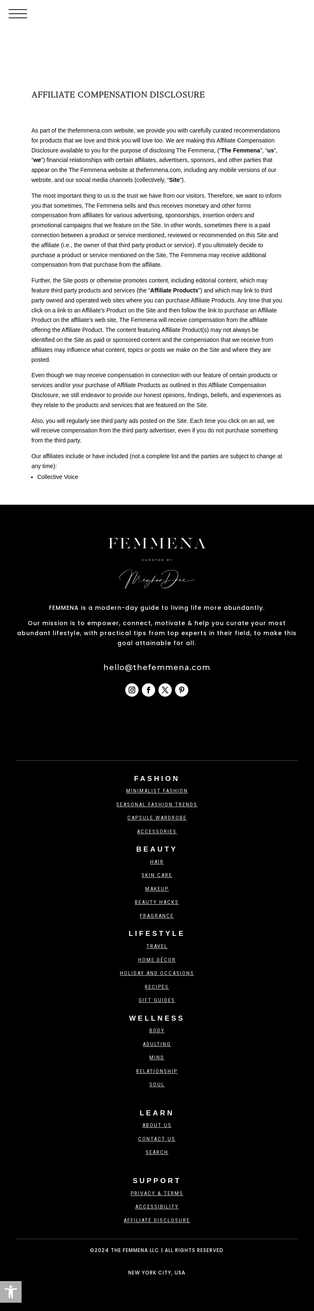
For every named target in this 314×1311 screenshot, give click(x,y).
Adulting (157, 1044)
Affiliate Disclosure (157, 1220)
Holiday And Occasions (157, 973)
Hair (157, 862)
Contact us (156, 1139)
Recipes (157, 987)
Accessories (157, 831)
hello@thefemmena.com (156, 667)
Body (157, 1030)
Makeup (157, 889)
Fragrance (157, 916)
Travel (157, 946)
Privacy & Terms (157, 1193)
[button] (11, 1292)
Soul (157, 1084)
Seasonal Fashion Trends (156, 804)
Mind (156, 1057)
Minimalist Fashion (157, 791)
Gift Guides (157, 1000)
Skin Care (156, 875)
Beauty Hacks (157, 902)
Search (157, 1152)
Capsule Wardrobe (157, 818)
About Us (157, 1125)
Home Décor (157, 960)
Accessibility (157, 1206)
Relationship (157, 1071)
